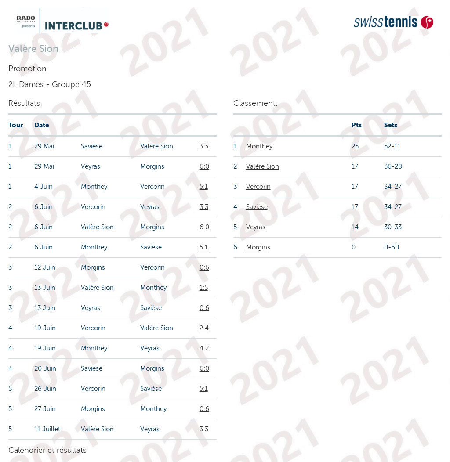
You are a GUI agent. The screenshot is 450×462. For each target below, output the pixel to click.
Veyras (255, 227)
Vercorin (258, 186)
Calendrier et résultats (47, 450)
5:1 (204, 186)
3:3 (204, 146)
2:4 (204, 328)
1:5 (204, 287)
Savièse (257, 206)
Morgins (258, 247)
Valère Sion (262, 166)
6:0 (204, 166)
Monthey (259, 146)
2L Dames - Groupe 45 (49, 84)
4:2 (204, 348)
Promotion (27, 68)
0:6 (204, 267)
